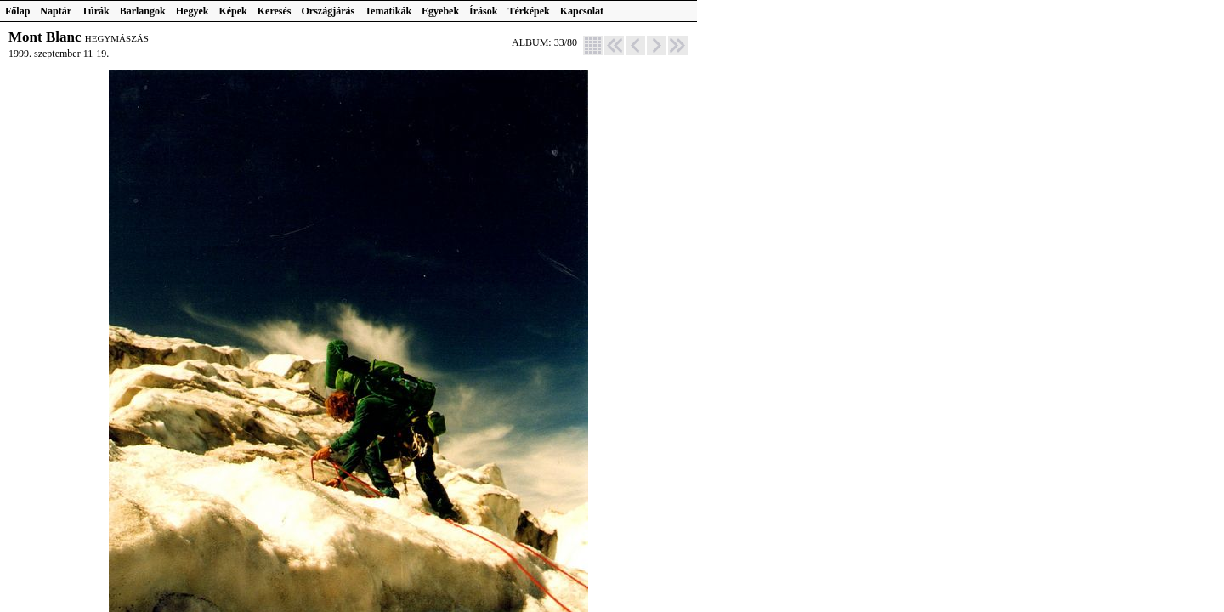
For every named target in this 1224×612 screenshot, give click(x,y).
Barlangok (143, 11)
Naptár (55, 11)
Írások (483, 11)
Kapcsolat (582, 11)
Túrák (96, 11)
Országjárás (328, 11)
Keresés (275, 11)
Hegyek (192, 11)
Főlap (17, 11)
